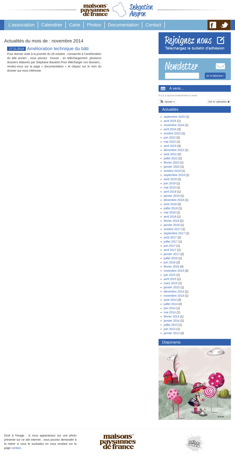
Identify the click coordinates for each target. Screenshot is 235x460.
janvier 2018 (172, 225)
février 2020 (171, 162)
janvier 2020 (172, 166)
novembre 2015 (174, 270)
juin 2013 (170, 329)
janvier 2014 (172, 320)
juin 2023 (170, 137)
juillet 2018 (171, 208)
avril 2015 (170, 279)
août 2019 (170, 179)
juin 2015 (170, 274)
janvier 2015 (172, 287)
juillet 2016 (171, 258)
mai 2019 (170, 187)
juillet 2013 (171, 324)
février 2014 (171, 316)
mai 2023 (170, 141)
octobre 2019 (172, 170)
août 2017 (170, 237)
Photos (94, 24)
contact (16, 448)
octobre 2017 (172, 229)
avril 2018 (170, 216)
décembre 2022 (174, 150)
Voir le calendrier (219, 101)
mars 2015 (171, 283)
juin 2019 (170, 183)
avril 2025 (170, 121)
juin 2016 (170, 262)
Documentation (123, 24)
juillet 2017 (171, 241)
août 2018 (170, 204)
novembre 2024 (174, 125)
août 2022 (170, 154)
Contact (153, 24)
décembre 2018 (174, 200)
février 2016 (171, 266)
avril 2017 (170, 250)
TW (224, 25)
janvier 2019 (172, 195)
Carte (74, 24)
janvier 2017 (172, 254)
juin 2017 (170, 245)
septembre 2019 (174, 175)
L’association (21, 24)
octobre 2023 (172, 133)
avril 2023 (170, 146)
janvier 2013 (172, 333)
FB (213, 25)
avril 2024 (170, 129)
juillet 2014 (171, 304)
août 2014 (170, 299)
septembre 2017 (174, 233)
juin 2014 (170, 308)
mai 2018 (170, 212)
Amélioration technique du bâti (58, 48)
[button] (167, 102)
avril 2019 (170, 191)
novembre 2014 (174, 295)
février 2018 (171, 220)
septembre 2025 (174, 116)
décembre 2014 (174, 291)
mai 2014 (170, 312)
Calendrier (51, 24)
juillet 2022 (171, 158)
